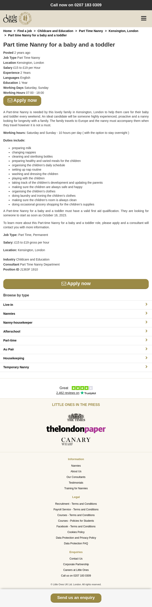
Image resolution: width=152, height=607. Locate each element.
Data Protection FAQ (76, 543)
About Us (76, 471)
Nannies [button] (76, 313)
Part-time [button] (76, 340)
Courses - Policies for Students (76, 520)
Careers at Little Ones (76, 570)
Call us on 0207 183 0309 (76, 575)
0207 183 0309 (88, 5)
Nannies (76, 465)
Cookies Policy (76, 532)
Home (7, 31)
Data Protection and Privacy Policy (76, 537)
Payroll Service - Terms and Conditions (76, 509)
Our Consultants (76, 477)
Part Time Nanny (91, 31)
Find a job (24, 31)
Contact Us (76, 558)
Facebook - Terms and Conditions (76, 526)
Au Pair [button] (76, 349)
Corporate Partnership (76, 564)
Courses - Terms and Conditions (76, 515)
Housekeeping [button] (76, 358)
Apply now (22, 100)
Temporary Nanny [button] (76, 367)
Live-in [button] (76, 304)
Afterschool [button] (76, 331)
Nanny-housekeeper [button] (76, 322)
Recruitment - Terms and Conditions (76, 503)
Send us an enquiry (76, 597)
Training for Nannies (76, 488)
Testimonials (76, 482)
